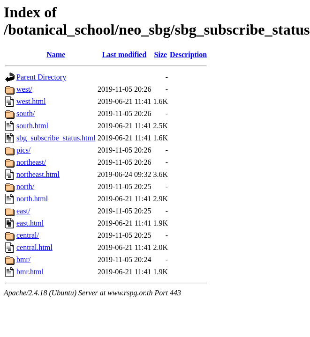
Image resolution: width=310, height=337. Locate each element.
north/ (25, 186)
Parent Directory (41, 77)
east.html (30, 223)
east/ (23, 211)
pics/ (23, 150)
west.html (31, 101)
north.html (32, 199)
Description (188, 55)
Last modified (124, 55)
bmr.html (30, 272)
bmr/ (23, 260)
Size (160, 55)
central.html (34, 247)
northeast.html (38, 174)
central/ (27, 235)
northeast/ (31, 162)
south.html (32, 126)
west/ (24, 89)
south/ (25, 113)
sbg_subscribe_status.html (55, 138)
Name (55, 55)
